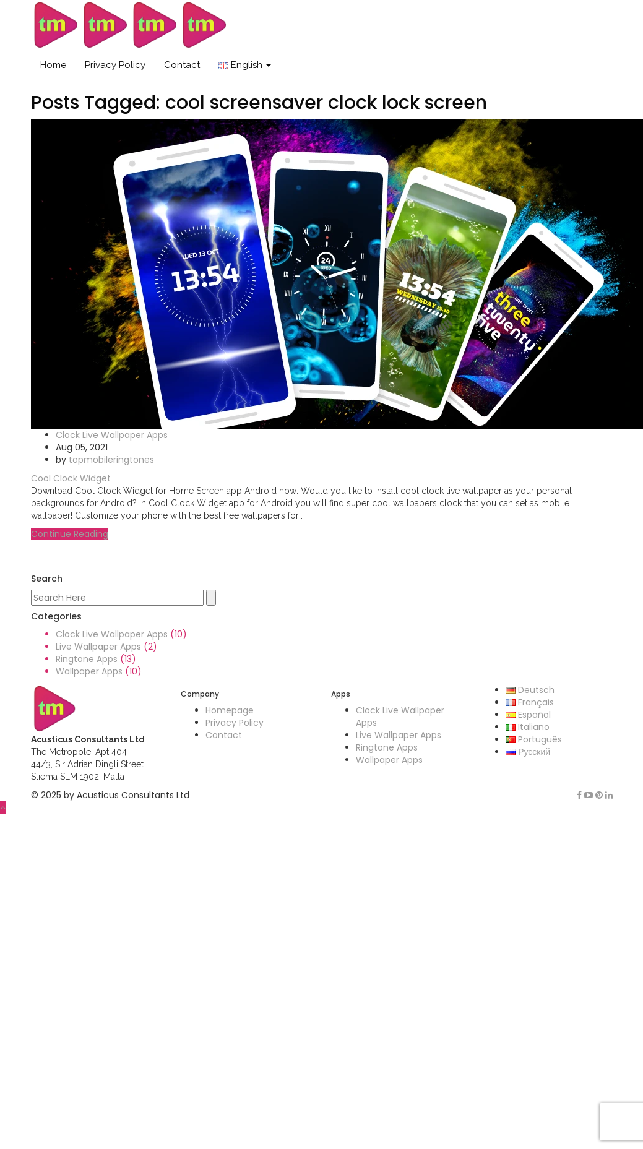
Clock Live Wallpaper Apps (112, 435)
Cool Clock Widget (71, 478)
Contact (182, 65)
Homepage (229, 710)
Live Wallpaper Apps (98, 646)
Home (53, 65)
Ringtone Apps (87, 659)
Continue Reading (69, 534)
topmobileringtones (111, 460)
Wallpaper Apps (89, 671)
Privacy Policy (115, 65)
